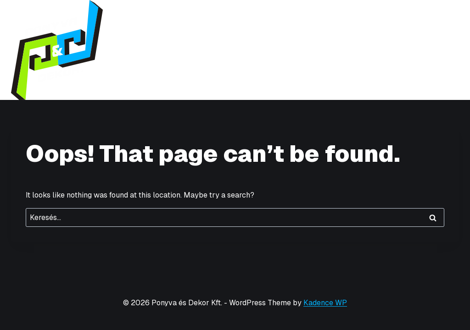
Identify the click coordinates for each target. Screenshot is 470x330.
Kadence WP (325, 303)
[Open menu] (450, 50)
